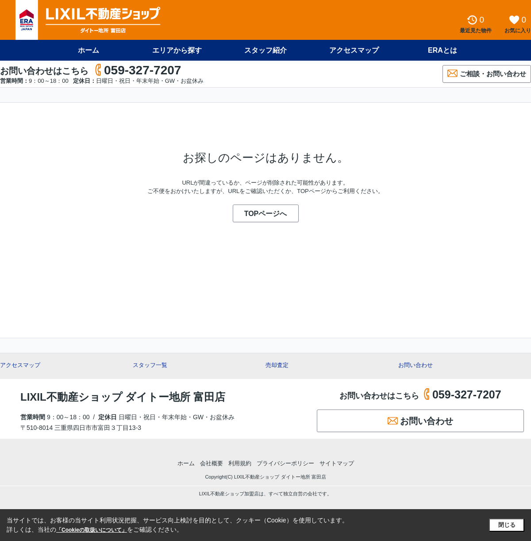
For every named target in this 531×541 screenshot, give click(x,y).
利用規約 (239, 463)
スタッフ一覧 (150, 365)
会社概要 (211, 463)
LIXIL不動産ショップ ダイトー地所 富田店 (122, 397)
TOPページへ (265, 213)
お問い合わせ (415, 365)
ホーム (88, 50)
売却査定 (277, 365)
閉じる (507, 525)
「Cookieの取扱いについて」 (91, 530)
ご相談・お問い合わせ (486, 73)
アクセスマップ (354, 50)
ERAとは (442, 50)
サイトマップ (336, 463)
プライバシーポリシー (285, 463)
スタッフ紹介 (265, 50)
